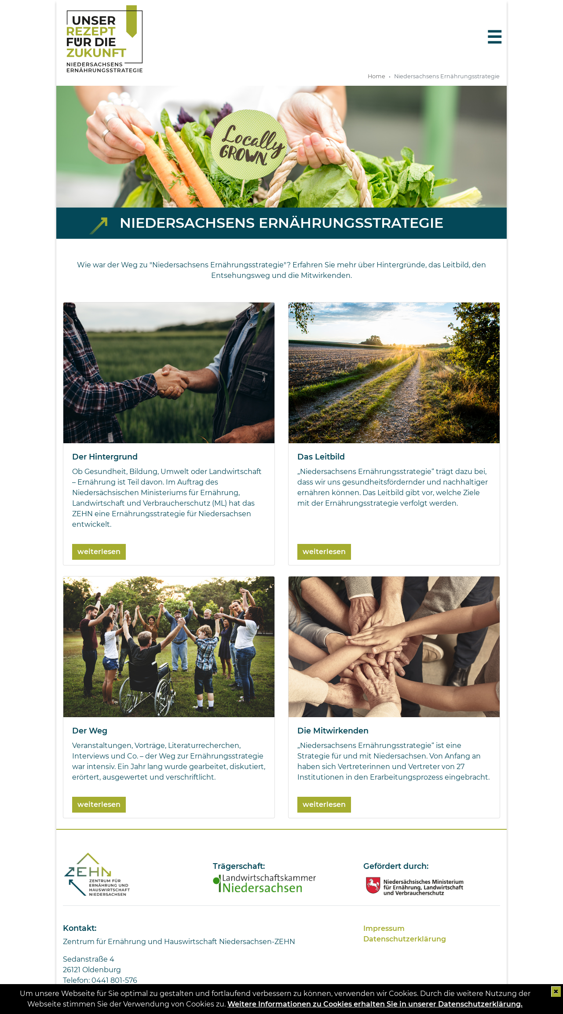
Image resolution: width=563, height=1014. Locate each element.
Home (376, 76)
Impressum (384, 928)
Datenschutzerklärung (404, 939)
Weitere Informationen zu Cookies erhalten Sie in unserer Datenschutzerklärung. (375, 1004)
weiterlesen (99, 551)
